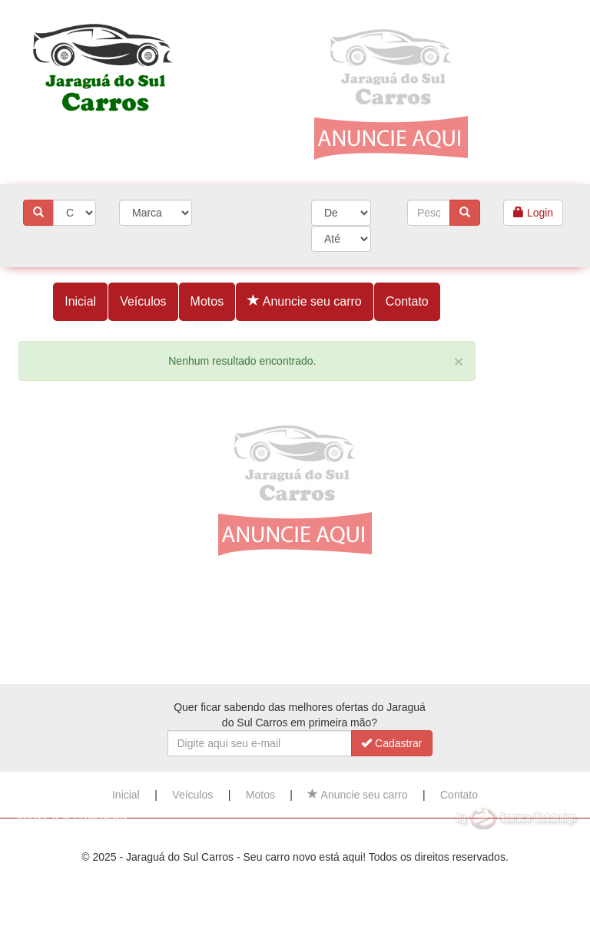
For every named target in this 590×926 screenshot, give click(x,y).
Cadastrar (391, 743)
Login (533, 213)
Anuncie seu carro (304, 301)
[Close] (458, 361)
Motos (207, 301)
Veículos (143, 301)
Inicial (80, 301)
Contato (407, 301)
